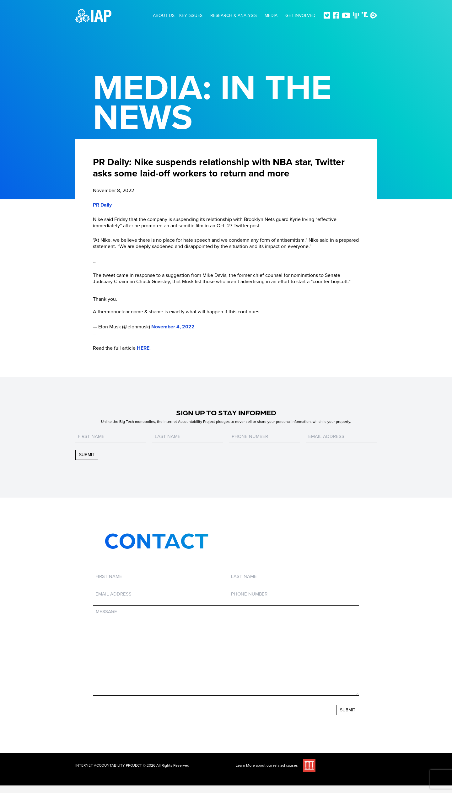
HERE (143, 348)
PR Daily (102, 205)
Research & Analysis (233, 15)
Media (271, 15)
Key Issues (190, 15)
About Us (164, 15)
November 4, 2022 (173, 327)
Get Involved (300, 15)
